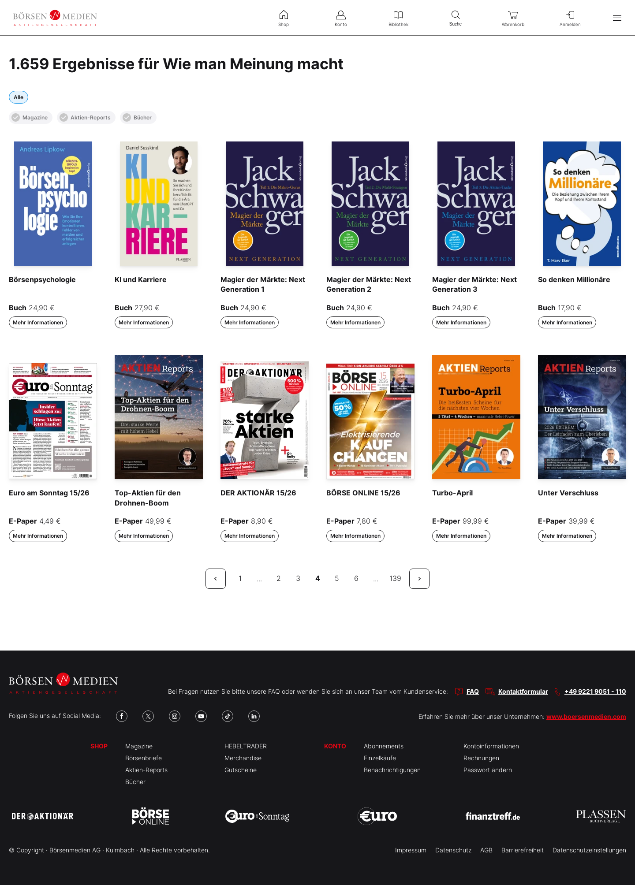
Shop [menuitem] (283, 17)
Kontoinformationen (491, 746)
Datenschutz (453, 850)
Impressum (410, 850)
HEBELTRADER (245, 746)
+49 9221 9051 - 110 (595, 691)
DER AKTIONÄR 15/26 (258, 492)
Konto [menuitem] (341, 17)
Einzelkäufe (380, 758)
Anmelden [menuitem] (570, 17)
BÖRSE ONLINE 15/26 (363, 492)
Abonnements (383, 746)
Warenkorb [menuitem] (512, 17)
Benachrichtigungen (392, 769)
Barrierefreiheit (522, 850)
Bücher (137, 117)
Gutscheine (240, 769)
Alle (18, 97)
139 (395, 578)
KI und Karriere (141, 279)
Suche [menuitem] (456, 17)
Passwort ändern (487, 769)
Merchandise (242, 758)
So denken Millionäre (574, 279)
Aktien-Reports (85, 117)
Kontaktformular (523, 691)
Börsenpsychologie (42, 279)
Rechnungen (481, 758)
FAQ (473, 691)
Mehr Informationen (38, 322)
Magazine (29, 117)
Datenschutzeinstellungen (589, 850)
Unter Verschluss (568, 492)
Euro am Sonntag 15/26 (49, 492)
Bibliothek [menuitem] (398, 17)
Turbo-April (452, 492)
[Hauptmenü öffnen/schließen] (617, 18)
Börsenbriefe (143, 758)
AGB (486, 850)
